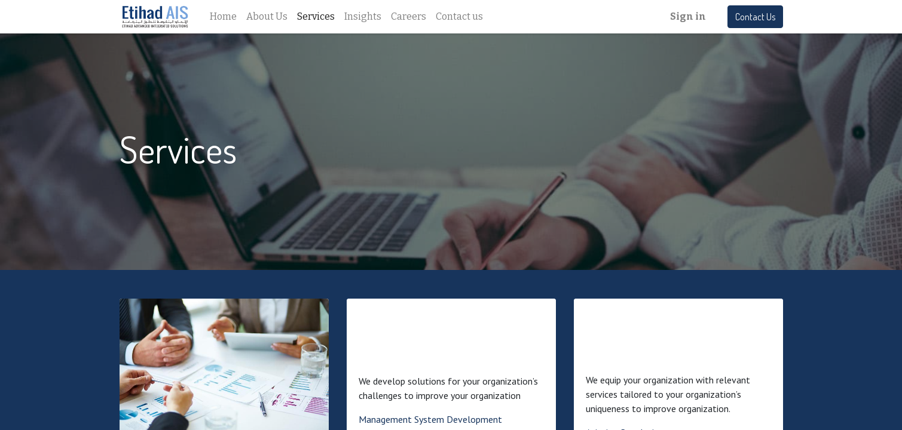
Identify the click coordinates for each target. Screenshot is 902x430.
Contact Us (755, 17)
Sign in (688, 16)
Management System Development (430, 419)
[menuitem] (223, 17)
